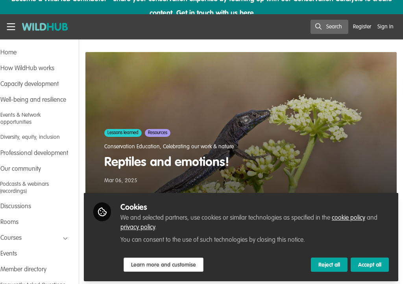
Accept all (369, 263)
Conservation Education (153, 146)
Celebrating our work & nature (220, 146)
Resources (179, 133)
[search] (329, 27)
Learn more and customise (185, 263)
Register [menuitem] (362, 27)
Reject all (329, 263)
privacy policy (171, 225)
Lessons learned (144, 133)
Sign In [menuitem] (385, 27)
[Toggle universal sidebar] (11, 27)
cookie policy (370, 216)
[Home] (41, 27)
